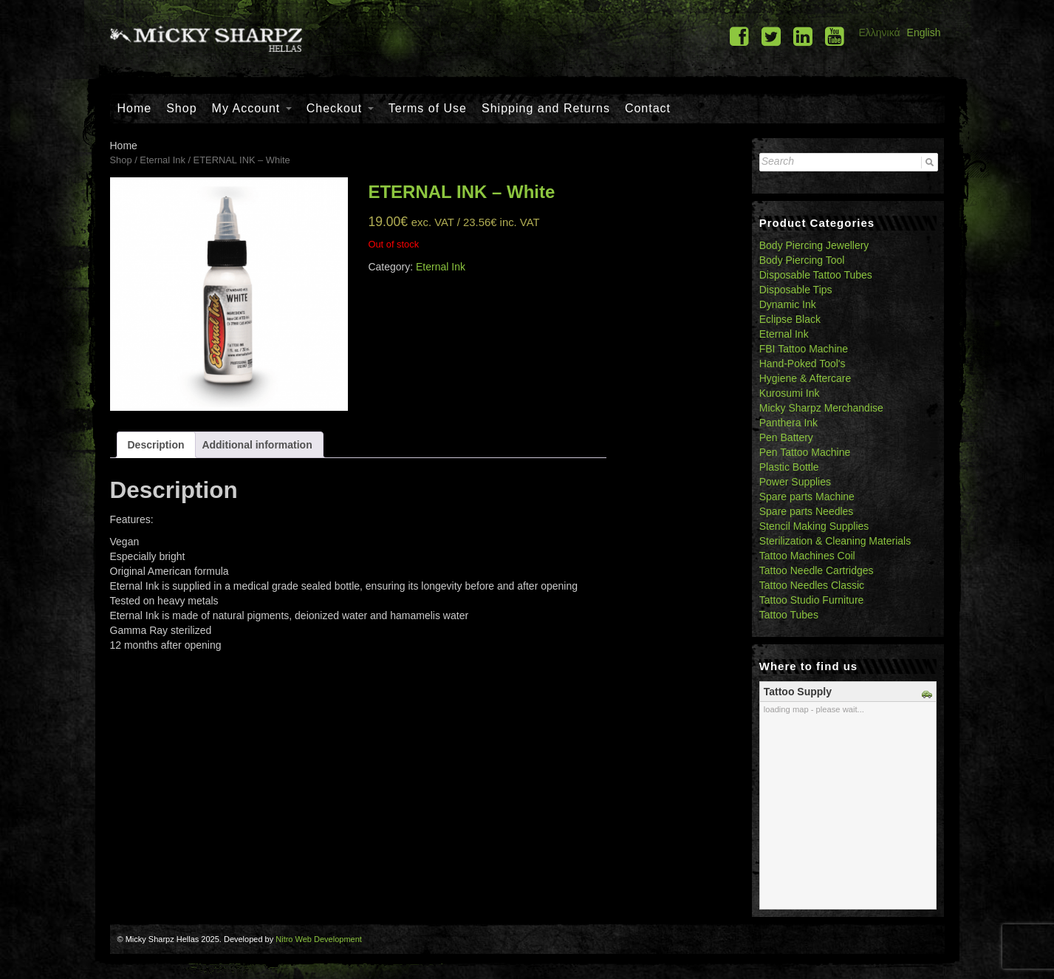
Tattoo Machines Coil (807, 556)
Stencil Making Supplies (814, 526)
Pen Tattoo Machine (805, 452)
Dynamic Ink (787, 304)
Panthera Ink (788, 423)
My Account (252, 108)
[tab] (156, 444)
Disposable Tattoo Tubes (815, 275)
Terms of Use (428, 108)
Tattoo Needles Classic (811, 585)
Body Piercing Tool (802, 260)
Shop (181, 108)
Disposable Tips (795, 290)
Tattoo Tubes (788, 615)
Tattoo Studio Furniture (811, 600)
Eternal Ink (162, 160)
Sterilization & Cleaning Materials (835, 541)
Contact (648, 108)
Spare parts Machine (807, 496)
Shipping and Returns (546, 108)
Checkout (340, 108)
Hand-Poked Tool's (802, 363)
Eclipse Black (790, 319)
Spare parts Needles (806, 511)
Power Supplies (795, 482)
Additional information (257, 445)
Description (156, 445)
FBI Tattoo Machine (803, 349)
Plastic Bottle (789, 467)
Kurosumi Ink (789, 393)
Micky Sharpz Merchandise (821, 408)
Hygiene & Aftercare (805, 378)
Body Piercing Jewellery (814, 245)
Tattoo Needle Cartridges (816, 570)
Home (134, 108)
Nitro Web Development (319, 939)
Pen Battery (786, 437)
